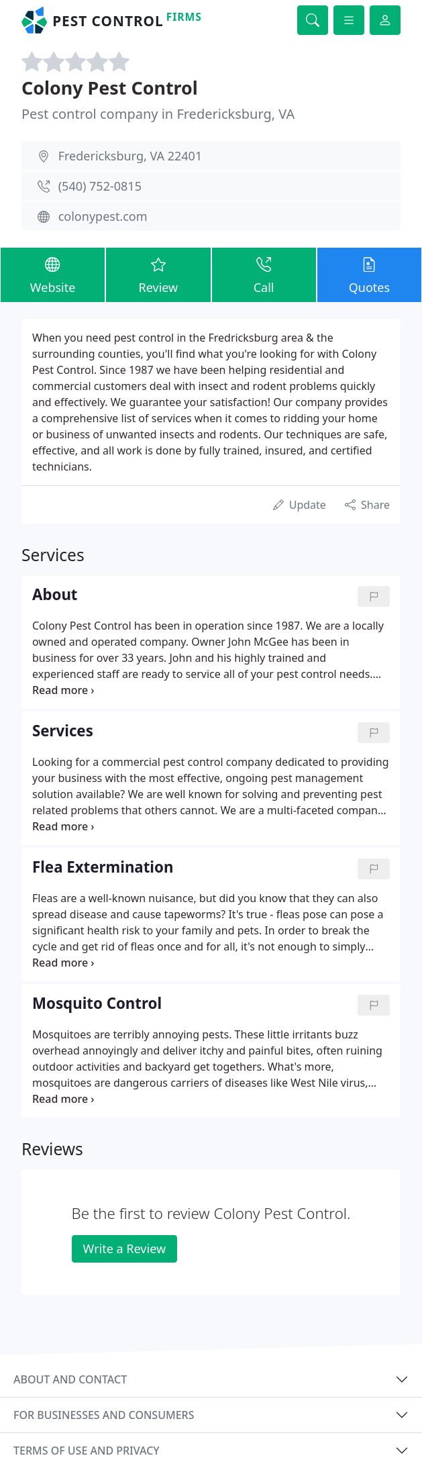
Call (264, 274)
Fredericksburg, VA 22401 (130, 156)
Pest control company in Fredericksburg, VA (158, 114)
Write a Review (124, 1248)
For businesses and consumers (103, 1415)
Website (52, 274)
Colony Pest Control (109, 87)
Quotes (369, 274)
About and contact (70, 1379)
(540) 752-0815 (100, 186)
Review (158, 274)
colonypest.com (103, 216)
